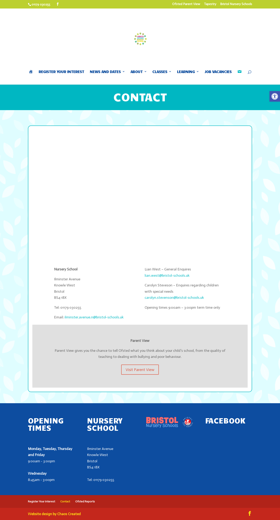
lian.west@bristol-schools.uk (167, 275)
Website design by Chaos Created (54, 514)
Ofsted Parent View (186, 4)
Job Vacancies (218, 72)
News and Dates (105, 72)
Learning (186, 72)
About (136, 72)
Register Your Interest (61, 72)
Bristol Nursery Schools (236, 4)
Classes (159, 72)
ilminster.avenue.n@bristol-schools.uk (94, 317)
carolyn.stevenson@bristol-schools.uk (174, 297)
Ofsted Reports (85, 501)
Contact (65, 501)
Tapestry (210, 4)
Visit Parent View (140, 369)
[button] (274, 96)
